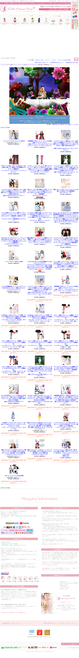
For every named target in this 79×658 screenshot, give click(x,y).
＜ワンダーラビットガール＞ (13, 288)
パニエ (36, 15)
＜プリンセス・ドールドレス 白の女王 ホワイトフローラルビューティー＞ (13, 318)
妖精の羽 (40, 15)
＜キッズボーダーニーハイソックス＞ (39, 169)
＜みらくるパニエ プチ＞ (65, 191)
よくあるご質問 (40, 3)
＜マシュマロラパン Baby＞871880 (14, 261)
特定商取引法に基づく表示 (72, 62)
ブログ (54, 3)
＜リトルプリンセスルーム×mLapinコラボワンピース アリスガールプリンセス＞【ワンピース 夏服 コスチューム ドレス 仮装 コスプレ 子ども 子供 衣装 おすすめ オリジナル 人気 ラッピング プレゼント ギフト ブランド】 (65, 217)
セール (1, 15)
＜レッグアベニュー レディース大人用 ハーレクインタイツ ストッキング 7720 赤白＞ (65, 318)
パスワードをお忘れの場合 (64, 60)
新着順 (69, 124)
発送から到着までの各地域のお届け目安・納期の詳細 (13, 565)
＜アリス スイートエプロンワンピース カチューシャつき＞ (13, 425)
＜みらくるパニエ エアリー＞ (39, 192)
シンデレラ (20, 15)
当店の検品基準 (45, 568)
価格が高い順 (63, 124)
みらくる (14, 15)
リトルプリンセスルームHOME (7, 64)
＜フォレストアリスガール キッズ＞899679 (14, 141)
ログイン (54, 60)
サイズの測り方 (31, 3)
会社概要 (11, 3)
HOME (6, 3)
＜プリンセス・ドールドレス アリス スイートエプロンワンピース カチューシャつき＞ (39, 318)
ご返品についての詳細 (47, 543)
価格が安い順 (55, 124)
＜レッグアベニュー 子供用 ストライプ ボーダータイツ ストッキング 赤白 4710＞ (13, 369)
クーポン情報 (30, 60)
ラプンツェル (26, 15)
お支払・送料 (17, 3)
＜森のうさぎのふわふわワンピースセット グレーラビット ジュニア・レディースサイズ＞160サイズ (39, 291)
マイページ (62, 1)
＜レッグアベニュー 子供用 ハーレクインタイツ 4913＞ (39, 344)
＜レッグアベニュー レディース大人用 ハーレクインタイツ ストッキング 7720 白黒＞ (13, 344)
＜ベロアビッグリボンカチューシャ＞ (13, 241)
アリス (5, 15)
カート (69, 1)
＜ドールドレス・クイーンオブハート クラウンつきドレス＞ (13, 169)
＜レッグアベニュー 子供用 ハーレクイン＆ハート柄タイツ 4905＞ (65, 344)
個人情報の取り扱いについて (57, 62)
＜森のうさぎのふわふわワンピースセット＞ (13, 192)
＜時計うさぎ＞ (65, 453)
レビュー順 (75, 124)
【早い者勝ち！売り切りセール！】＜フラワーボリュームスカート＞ (39, 425)
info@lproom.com (66, 610)
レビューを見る (48, 3)
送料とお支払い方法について (41, 62)
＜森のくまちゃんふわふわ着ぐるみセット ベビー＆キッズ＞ (39, 371)
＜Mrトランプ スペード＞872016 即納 (13, 475)
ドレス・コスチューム (18, 64)
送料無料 (31, 15)
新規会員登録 (53, 1)
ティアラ (10, 15)
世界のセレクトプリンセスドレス (30, 64)
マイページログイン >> (74, 647)
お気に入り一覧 (39, 60)
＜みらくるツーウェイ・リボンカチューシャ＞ (65, 264)
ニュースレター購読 (62, 3)
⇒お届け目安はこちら (6, 599)
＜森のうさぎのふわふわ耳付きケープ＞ (13, 398)
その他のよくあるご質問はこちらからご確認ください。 (14, 612)
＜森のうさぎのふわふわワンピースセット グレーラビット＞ (65, 145)
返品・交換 (24, 3)
